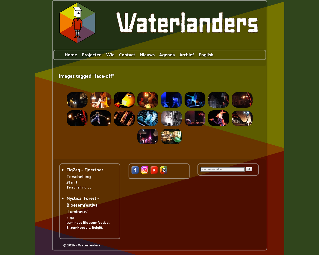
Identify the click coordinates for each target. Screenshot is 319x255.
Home (71, 54)
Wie (110, 54)
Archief (186, 54)
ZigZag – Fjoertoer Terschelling (84, 172)
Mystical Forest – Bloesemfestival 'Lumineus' (82, 204)
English (206, 54)
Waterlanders (89, 245)
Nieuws (147, 54)
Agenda (167, 54)
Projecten (92, 54)
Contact (127, 54)
